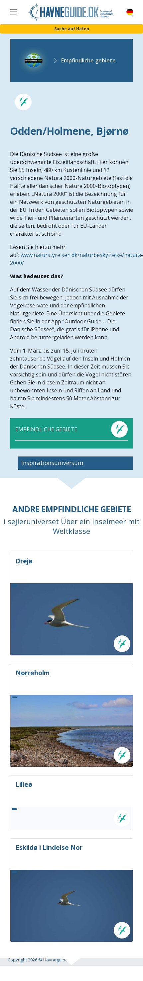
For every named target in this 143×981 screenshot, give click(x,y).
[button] (132, 16)
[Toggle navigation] (13, 12)
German (129, 12)
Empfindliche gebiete (88, 60)
